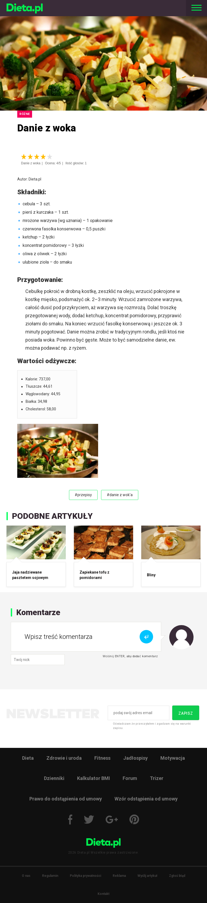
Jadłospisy (135, 758)
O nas (26, 876)
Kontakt (103, 894)
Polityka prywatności (85, 876)
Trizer (156, 778)
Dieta (28, 758)
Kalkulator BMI (93, 778)
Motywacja (172, 758)
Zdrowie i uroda (64, 758)
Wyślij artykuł (147, 876)
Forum (130, 778)
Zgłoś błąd (177, 876)
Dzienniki (54, 778)
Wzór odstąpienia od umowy (146, 799)
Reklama (119, 876)
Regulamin (50, 876)
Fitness (102, 758)
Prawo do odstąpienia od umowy (65, 799)
